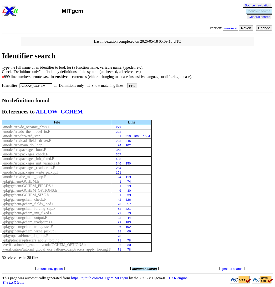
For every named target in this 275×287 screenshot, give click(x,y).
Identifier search (259, 11)
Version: (224, 28)
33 (129, 195)
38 (119, 231)
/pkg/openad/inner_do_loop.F (25, 236)
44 (129, 218)
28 (119, 204)
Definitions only (70, 85)
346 (118, 163)
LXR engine (178, 278)
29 (119, 222)
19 (129, 186)
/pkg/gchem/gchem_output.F (25, 217)
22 (119, 213)
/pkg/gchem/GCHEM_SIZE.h (26, 195)
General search (259, 17)
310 (128, 136)
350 (128, 163)
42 (119, 199)
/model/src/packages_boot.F (24, 150)
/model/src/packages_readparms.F (29, 168)
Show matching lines (106, 85)
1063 (137, 136)
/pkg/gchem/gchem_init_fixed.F (27, 213)
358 (118, 150)
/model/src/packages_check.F (25, 154)
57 (129, 204)
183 (128, 222)
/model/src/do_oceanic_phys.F (26, 127)
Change (264, 28)
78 (119, 236)
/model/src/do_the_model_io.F (26, 131)
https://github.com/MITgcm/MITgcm (99, 278)
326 (128, 199)
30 (129, 190)
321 (128, 208)
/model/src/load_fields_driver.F (27, 140)
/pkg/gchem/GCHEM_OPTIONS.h (30, 190)
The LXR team (13, 282)
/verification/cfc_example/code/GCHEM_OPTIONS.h (44, 245)
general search (231, 269)
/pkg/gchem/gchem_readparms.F (28, 222)
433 (118, 159)
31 (119, 136)
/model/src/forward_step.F (23, 136)
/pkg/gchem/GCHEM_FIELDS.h (28, 186)
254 (118, 168)
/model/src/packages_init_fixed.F (28, 159)
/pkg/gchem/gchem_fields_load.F (28, 204)
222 (118, 131)
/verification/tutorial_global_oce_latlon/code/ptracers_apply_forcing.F (57, 249)
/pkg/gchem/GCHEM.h (21, 181)
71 (119, 240)
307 (118, 154)
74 (129, 181)
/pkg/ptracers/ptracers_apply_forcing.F (32, 240)
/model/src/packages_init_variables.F (31, 163)
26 (119, 227)
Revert (246, 28)
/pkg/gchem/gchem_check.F (24, 199)
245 (128, 141)
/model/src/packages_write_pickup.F (31, 172)
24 (119, 145)
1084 (146, 136)
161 (118, 172)
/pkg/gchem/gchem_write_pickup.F (30, 231)
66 (129, 231)
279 (118, 127)
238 (118, 141)
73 (129, 213)
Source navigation (257, 5)
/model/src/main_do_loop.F (24, 145)
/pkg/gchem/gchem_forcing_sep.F (29, 208)
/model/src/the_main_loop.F (24, 177)
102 (128, 145)
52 (119, 208)
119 (128, 177)
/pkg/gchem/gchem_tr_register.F (28, 227)
